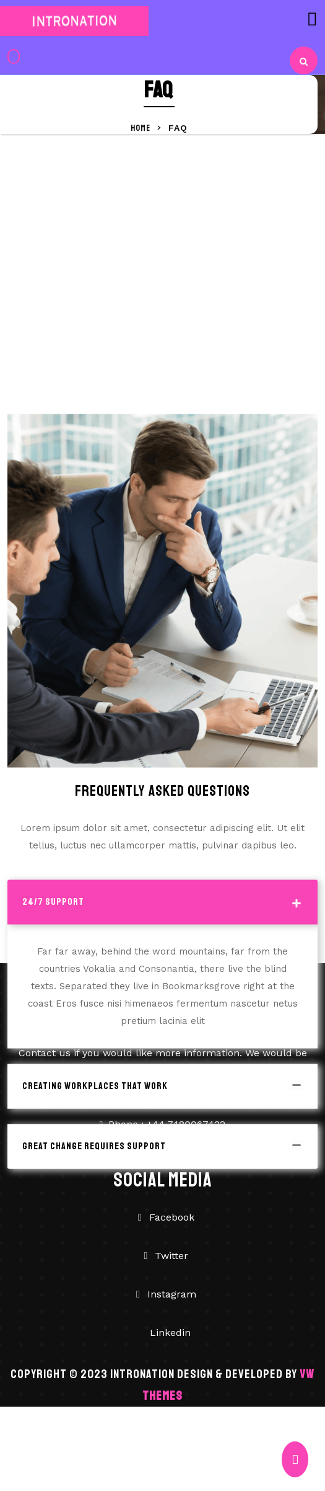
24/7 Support (53, 950)
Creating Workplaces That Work (95, 1134)
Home (141, 128)
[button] (244, 18)
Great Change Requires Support (94, 1194)
